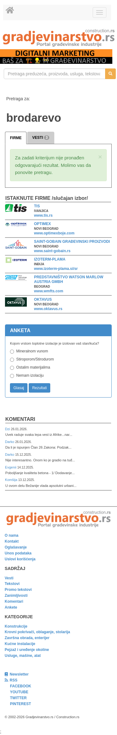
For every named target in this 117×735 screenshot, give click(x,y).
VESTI (40, 137)
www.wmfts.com (48, 291)
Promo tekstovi (18, 589)
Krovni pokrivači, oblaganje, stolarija (37, 632)
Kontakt (12, 541)
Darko (10, 442)
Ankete (11, 607)
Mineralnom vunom (32, 351)
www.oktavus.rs (48, 309)
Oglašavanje (16, 547)
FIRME (16, 138)
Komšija (11, 480)
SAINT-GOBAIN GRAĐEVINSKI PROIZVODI (72, 241)
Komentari (20, 419)
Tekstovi (12, 584)
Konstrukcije (16, 626)
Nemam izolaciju (30, 375)
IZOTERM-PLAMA (50, 259)
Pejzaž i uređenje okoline (27, 650)
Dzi (8, 429)
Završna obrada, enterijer (27, 638)
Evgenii (11, 467)
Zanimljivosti (16, 595)
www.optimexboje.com (54, 233)
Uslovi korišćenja (20, 559)
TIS (37, 206)
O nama (11, 535)
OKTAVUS (43, 299)
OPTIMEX (42, 224)
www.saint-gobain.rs (52, 251)
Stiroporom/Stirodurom (35, 359)
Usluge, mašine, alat (23, 655)
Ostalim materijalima (33, 367)
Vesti (9, 578)
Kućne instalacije (20, 644)
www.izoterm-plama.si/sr (56, 268)
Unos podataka (18, 553)
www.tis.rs (43, 215)
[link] (58, 37)
